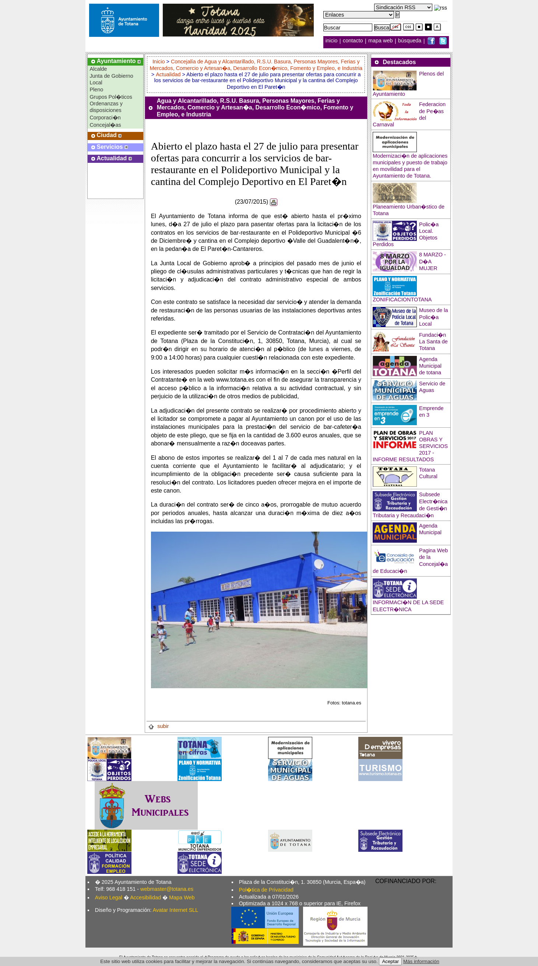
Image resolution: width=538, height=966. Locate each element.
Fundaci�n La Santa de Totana (433, 341)
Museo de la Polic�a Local (433, 317)
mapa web (381, 41)
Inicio (159, 61)
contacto (353, 41)
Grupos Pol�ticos (110, 97)
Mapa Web (181, 897)
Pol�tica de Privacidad (266, 890)
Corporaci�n (104, 117)
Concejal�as (105, 125)
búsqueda (410, 41)
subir (158, 726)
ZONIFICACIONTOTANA (402, 299)
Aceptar (390, 961)
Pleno (96, 89)
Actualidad (168, 74)
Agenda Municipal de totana (430, 365)
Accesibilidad (145, 897)
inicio (332, 41)
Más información (421, 961)
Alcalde (98, 69)
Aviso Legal (108, 897)
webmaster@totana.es (166, 889)
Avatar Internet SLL (175, 910)
